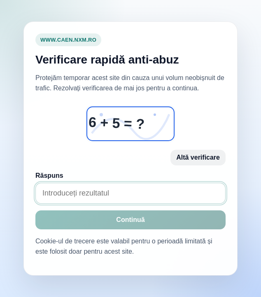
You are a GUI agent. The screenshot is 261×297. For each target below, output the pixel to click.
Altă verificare (198, 157)
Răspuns (49, 175)
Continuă (130, 219)
